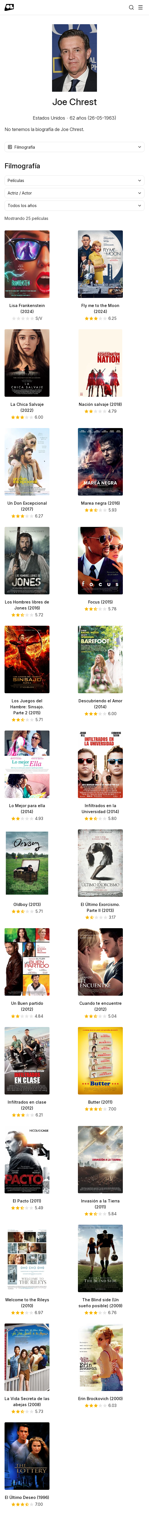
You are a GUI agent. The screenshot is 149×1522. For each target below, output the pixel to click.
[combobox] (74, 147)
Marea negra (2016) (100, 503)
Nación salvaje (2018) (100, 404)
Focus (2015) (100, 602)
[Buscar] (131, 7)
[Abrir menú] (140, 7)
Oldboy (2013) (27, 904)
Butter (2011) (100, 1102)
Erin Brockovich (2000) (100, 1398)
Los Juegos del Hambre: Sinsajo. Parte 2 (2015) (27, 706)
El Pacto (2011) (27, 1200)
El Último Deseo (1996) (27, 1497)
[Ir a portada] (9, 7)
